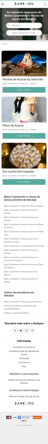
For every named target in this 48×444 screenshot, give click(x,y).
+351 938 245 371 (32, 396)
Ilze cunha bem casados (18, 171)
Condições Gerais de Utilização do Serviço (24, 352)
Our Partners (24, 362)
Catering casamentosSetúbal (16, 313)
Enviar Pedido (24, 90)
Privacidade (24, 358)
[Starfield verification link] (25, 417)
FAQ (24, 366)
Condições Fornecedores (24, 347)
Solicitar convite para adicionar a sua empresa (24, 381)
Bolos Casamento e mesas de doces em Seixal (23, 206)
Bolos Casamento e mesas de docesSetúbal (22, 302)
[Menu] (3, 4)
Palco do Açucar (13, 125)
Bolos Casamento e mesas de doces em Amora (24, 246)
